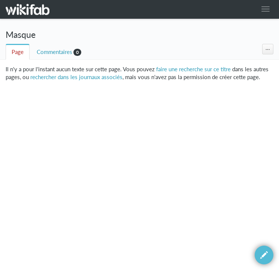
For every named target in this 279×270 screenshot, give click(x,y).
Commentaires (54, 52)
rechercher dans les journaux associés (76, 77)
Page (18, 52)
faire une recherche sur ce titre (193, 69)
